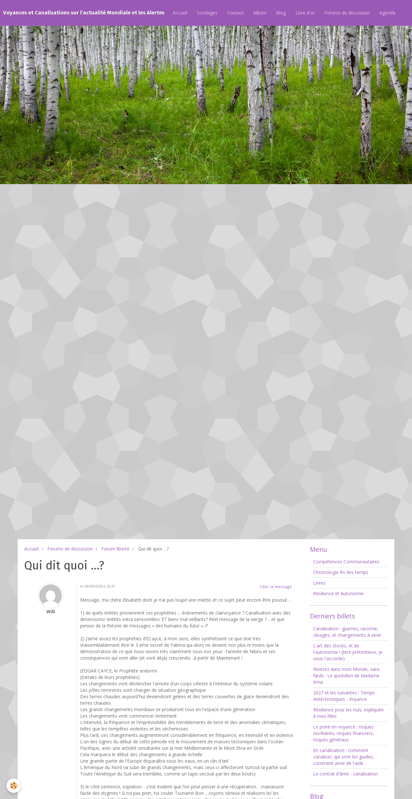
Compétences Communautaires (346, 562)
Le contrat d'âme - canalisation (345, 774)
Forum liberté (115, 549)
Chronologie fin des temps (340, 572)
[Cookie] (13, 785)
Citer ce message (276, 586)
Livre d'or (305, 13)
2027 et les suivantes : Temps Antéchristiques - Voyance (344, 696)
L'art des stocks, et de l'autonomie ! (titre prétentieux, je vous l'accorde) (347, 652)
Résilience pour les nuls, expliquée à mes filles (348, 713)
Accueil (180, 13)
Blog (281, 13)
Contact (235, 13)
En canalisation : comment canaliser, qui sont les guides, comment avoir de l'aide (343, 756)
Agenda (387, 13)
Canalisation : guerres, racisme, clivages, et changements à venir (347, 631)
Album (260, 13)
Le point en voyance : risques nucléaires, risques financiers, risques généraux (343, 733)
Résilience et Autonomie (338, 593)
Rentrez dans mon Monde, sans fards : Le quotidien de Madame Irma (346, 675)
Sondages (207, 13)
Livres (319, 583)
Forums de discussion (347, 13)
